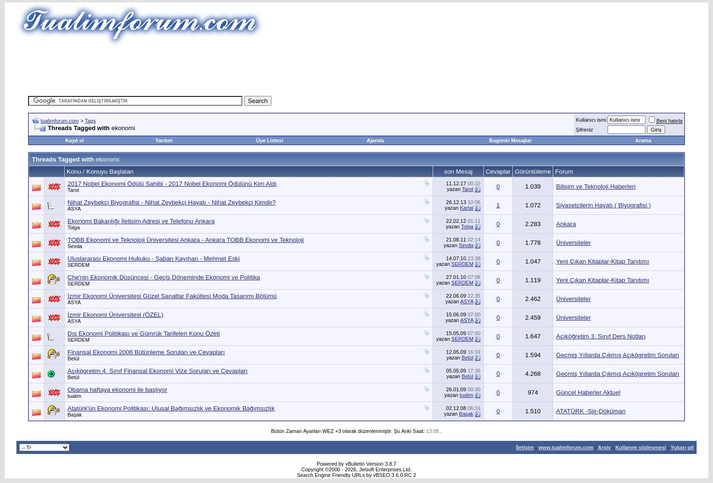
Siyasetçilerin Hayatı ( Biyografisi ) (603, 205)
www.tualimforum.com (565, 447)
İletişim (525, 447)
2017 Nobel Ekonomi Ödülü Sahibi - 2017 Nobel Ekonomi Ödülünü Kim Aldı (172, 183)
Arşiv (604, 447)
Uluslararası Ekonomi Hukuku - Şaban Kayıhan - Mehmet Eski (154, 258)
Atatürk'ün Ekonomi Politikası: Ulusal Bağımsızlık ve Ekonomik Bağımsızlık (171, 408)
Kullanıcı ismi (591, 120)
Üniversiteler (573, 242)
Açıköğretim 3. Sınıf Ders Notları (600, 336)
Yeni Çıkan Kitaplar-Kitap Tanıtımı (602, 261)
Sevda (75, 246)
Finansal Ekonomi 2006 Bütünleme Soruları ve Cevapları (146, 352)
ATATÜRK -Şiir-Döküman (590, 411)
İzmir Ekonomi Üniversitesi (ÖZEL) (115, 314)
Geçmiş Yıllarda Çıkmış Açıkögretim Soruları (617, 355)
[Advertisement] (356, 68)
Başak (75, 414)
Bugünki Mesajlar (510, 140)
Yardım (164, 140)
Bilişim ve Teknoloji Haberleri (595, 186)
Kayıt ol (74, 140)
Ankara (566, 223)
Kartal (466, 208)
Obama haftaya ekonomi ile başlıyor (117, 389)
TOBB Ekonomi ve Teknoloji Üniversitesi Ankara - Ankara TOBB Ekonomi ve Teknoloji (186, 239)
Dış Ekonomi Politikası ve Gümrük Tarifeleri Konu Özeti (144, 333)
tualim (74, 396)
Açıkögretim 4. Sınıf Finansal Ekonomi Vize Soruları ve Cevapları (158, 370)
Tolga (74, 227)
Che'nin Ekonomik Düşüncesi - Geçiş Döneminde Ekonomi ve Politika (164, 277)
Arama (643, 140)
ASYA (74, 209)
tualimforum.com (60, 121)
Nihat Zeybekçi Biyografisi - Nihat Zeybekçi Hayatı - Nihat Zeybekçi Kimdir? (172, 202)
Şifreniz (584, 129)
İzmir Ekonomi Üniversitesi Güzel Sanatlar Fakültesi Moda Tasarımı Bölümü (172, 296)
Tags (90, 121)
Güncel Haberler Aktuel (588, 392)
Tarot (73, 190)
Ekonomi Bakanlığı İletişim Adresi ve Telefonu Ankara (141, 221)
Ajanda (375, 140)
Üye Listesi (269, 140)
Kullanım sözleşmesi (640, 447)
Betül (73, 358)
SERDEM (79, 265)
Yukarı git (682, 447)
